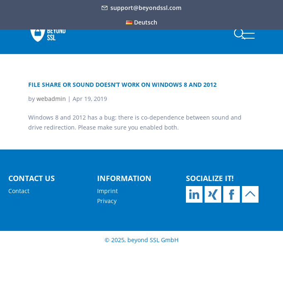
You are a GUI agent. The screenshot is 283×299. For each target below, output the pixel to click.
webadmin (51, 99)
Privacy (107, 201)
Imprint (107, 191)
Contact (18, 191)
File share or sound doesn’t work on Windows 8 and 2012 (122, 84)
